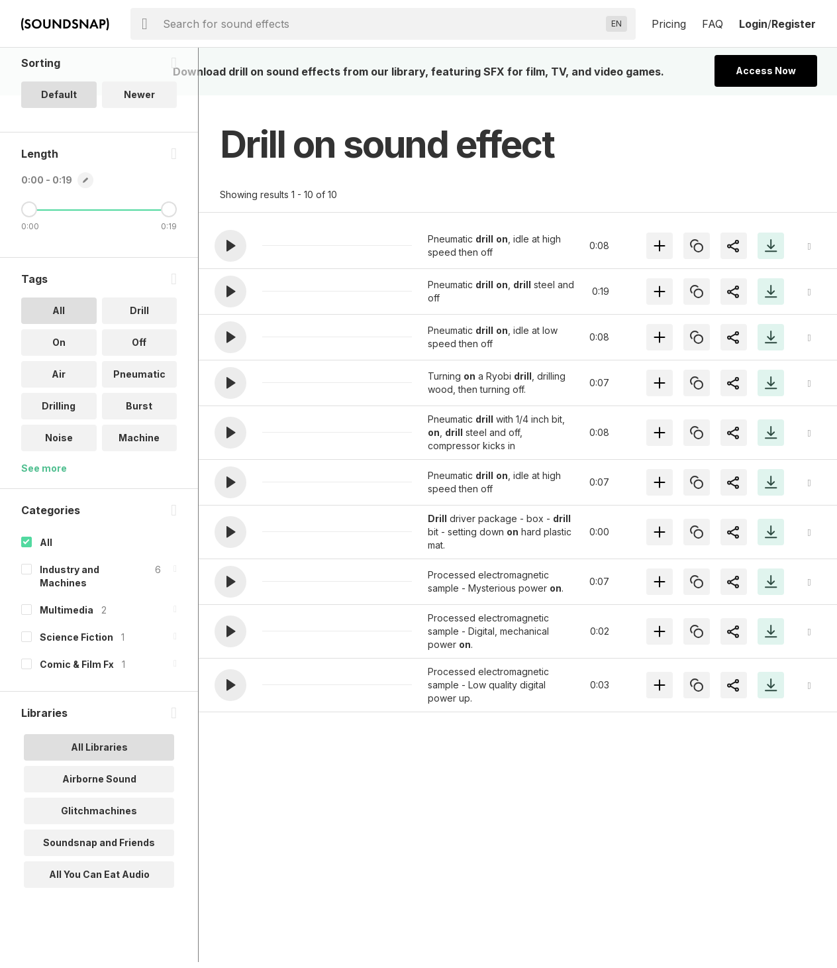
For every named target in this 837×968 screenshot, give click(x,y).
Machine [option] (139, 491)
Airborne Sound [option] (99, 832)
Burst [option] (139, 459)
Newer (139, 148)
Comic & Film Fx (77, 718)
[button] (230, 246)
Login (753, 23)
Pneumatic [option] (139, 427)
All (46, 596)
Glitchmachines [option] (99, 864)
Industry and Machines (69, 630)
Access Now (766, 70)
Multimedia (66, 663)
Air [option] (59, 427)
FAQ (712, 23)
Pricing (669, 23)
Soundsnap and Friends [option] (99, 896)
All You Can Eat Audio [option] (99, 928)
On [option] (59, 396)
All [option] (58, 364)
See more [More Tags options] (44, 521)
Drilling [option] (58, 459)
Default (59, 148)
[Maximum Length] (169, 263)
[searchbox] (382, 24)
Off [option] (139, 396)
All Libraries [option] (99, 800)
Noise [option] (59, 491)
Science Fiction (76, 690)
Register (793, 23)
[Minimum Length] (29, 263)
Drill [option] (139, 364)
